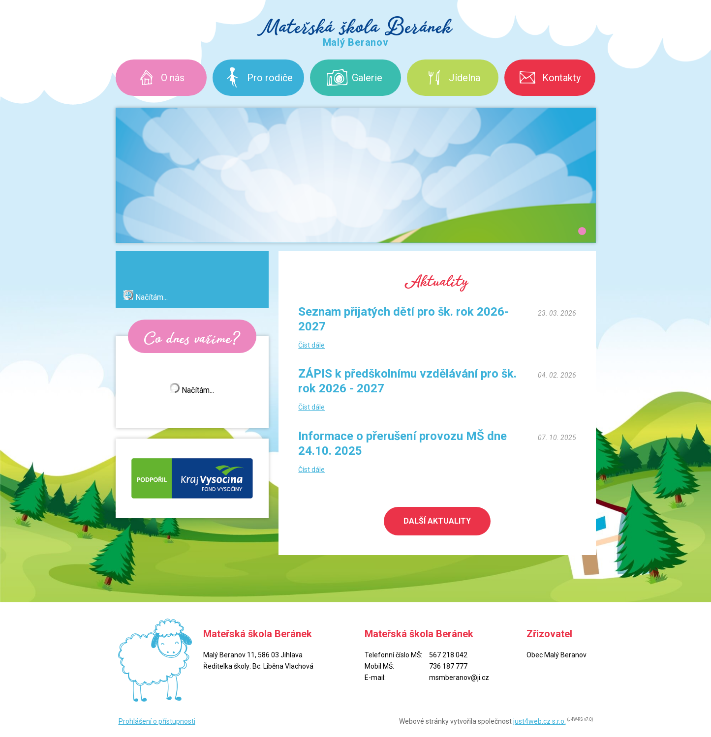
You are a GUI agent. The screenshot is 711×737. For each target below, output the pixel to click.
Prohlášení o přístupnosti (157, 721)
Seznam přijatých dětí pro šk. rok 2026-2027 (403, 319)
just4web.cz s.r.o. (539, 721)
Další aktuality (437, 521)
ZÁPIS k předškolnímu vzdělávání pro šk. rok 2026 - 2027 (407, 381)
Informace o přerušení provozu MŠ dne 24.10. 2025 (402, 443)
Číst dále (311, 345)
